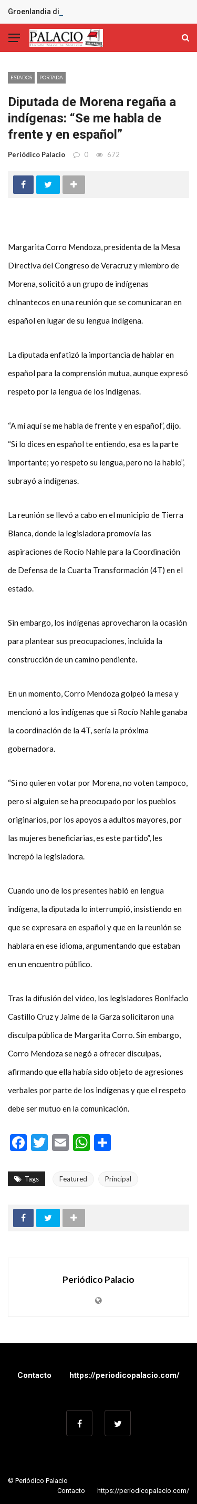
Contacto (34, 1375)
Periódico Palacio (36, 154)
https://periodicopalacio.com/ (124, 1375)
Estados (21, 77)
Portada (51, 77)
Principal (118, 1179)
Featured (73, 1179)
